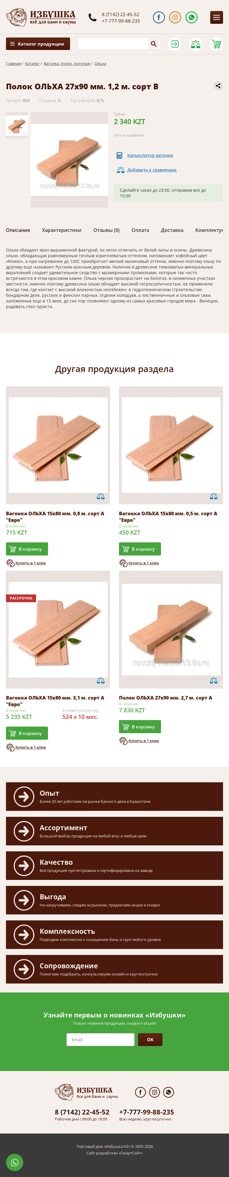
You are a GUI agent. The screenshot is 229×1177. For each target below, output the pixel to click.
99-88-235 (146, 1111)
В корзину (30, 549)
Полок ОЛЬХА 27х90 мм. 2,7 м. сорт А (165, 697)
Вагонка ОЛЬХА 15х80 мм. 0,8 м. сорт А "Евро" (55, 516)
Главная (13, 63)
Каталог (32, 63)
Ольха (100, 63)
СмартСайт (130, 1153)
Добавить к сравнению (152, 170)
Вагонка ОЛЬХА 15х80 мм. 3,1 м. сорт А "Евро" (55, 701)
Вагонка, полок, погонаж (67, 63)
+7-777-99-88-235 (121, 21)
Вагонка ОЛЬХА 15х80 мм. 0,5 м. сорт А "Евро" (168, 516)
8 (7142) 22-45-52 (120, 14)
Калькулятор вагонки (150, 155)
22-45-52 (82, 1111)
